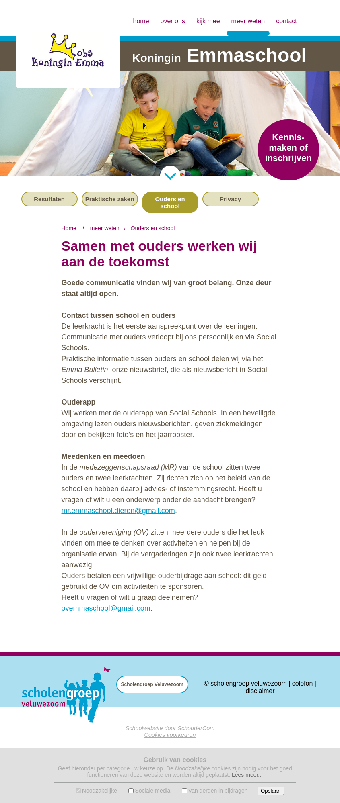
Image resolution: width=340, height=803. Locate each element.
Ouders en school (170, 202)
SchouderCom (195, 728)
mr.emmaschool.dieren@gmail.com (118, 511)
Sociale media (152, 790)
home (141, 21)
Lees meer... (247, 775)
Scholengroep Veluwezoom (152, 684)
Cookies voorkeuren (170, 734)
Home (69, 228)
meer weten (248, 14)
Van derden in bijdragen (218, 790)
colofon (302, 683)
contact (286, 21)
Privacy (230, 199)
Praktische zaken (109, 199)
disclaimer (259, 690)
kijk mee (208, 21)
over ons (173, 21)
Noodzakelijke (99, 790)
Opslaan (271, 791)
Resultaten (49, 199)
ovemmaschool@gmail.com (106, 608)
